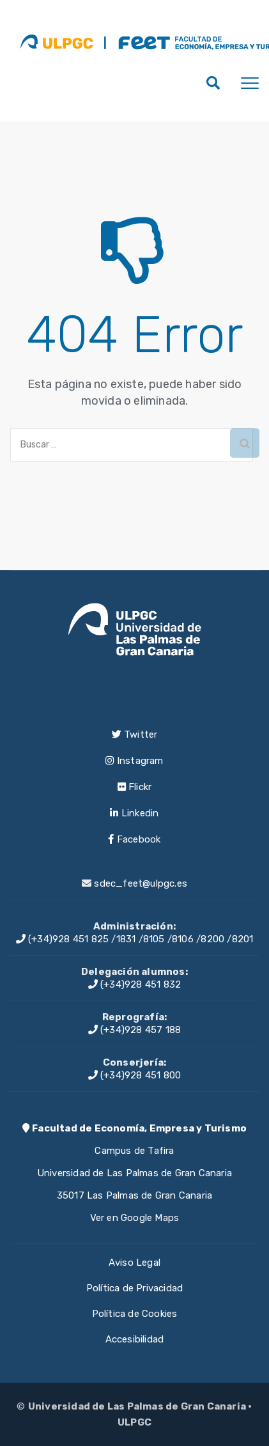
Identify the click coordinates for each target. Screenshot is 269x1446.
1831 (126, 939)
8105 (154, 939)
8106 (183, 939)
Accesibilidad (134, 1339)
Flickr (135, 787)
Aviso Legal (134, 1262)
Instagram (134, 760)
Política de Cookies (135, 1313)
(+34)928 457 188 (134, 1030)
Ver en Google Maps (135, 1218)
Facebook (134, 839)
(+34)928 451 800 (134, 1075)
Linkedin (134, 813)
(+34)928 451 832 (134, 984)
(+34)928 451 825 (62, 939)
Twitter (135, 734)
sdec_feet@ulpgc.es (140, 883)
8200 (212, 939)
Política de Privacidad (134, 1288)
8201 (243, 939)
